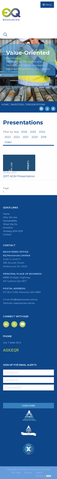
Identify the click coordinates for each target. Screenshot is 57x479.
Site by (43, 475)
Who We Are (10, 217)
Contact (7, 234)
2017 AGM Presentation (19, 176)
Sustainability (10, 220)
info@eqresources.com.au (24, 299)
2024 (42, 131)
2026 (24, 131)
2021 (25, 137)
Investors (8, 227)
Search (39, 472)
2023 (8, 137)
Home (6, 213)
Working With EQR (13, 231)
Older (8, 142)
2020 (34, 137)
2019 (43, 137)
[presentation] (21, 396)
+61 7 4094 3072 (12, 342)
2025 (33, 131)
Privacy (28, 472)
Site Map (16, 472)
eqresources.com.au (24, 303)
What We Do (10, 224)
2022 (17, 137)
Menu (47, 4)
